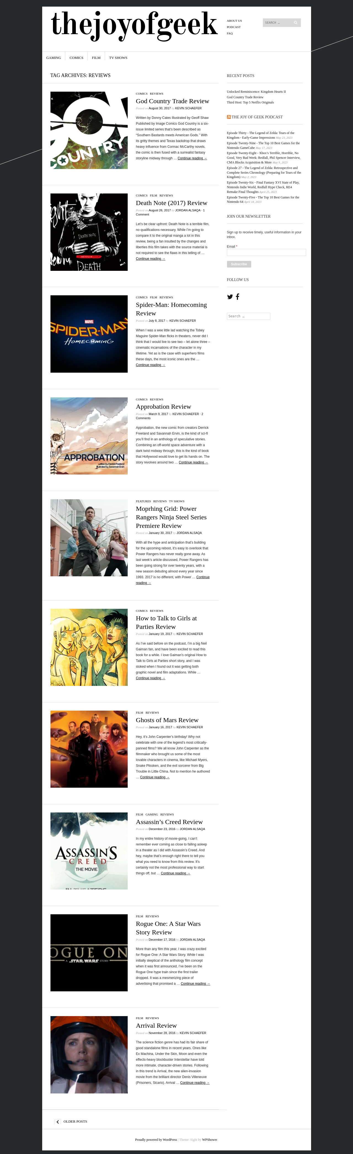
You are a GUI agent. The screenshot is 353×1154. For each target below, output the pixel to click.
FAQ (230, 33)
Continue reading (192, 158)
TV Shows (118, 58)
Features (143, 501)
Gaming (53, 58)
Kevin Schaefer (188, 108)
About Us (234, 20)
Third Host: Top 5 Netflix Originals (250, 102)
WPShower (209, 1140)
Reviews (157, 93)
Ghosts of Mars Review (167, 720)
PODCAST (234, 27)
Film (96, 58)
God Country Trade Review (172, 101)
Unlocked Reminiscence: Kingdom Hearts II (256, 92)
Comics (76, 58)
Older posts (71, 1121)
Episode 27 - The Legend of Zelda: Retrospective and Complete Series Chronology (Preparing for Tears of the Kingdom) (264, 172)
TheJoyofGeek (134, 26)
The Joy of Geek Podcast (257, 117)
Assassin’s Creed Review (169, 821)
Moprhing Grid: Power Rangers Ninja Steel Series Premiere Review (171, 517)
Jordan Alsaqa (187, 210)
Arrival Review (156, 1025)
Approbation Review (163, 406)
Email (232, 247)
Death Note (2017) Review (171, 202)
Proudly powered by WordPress (156, 1140)
